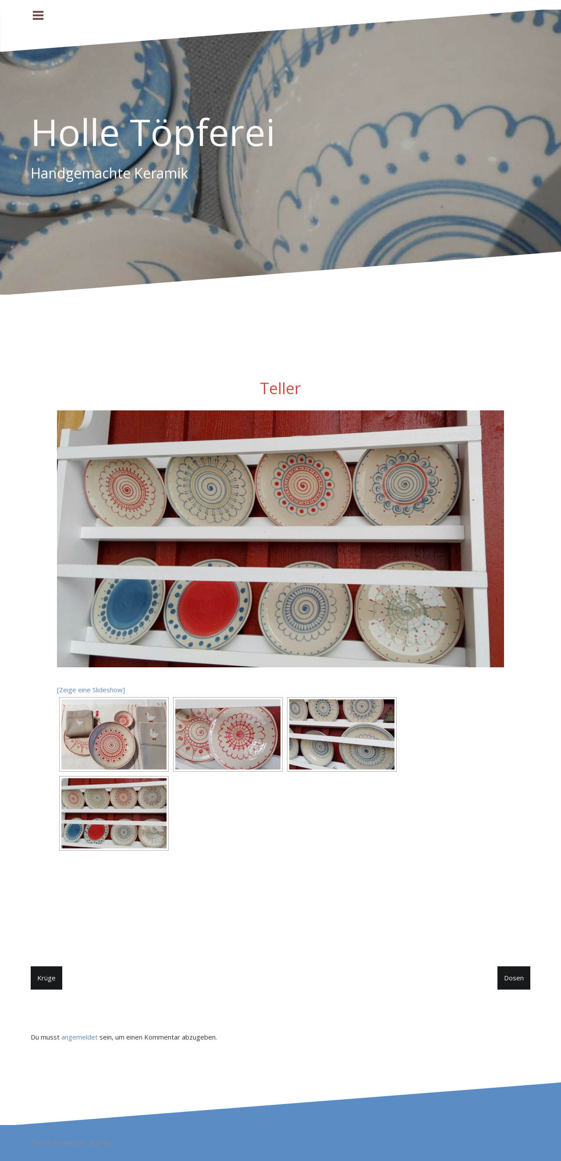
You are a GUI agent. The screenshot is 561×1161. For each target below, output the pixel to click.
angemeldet (79, 1037)
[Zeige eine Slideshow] (91, 689)
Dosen (514, 977)
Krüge (46, 977)
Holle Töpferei (153, 131)
